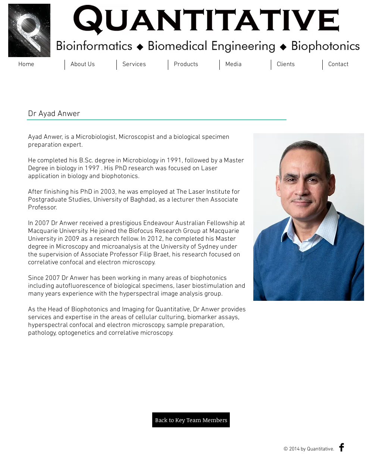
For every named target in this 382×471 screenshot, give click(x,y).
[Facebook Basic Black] (341, 447)
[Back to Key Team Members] (191, 419)
